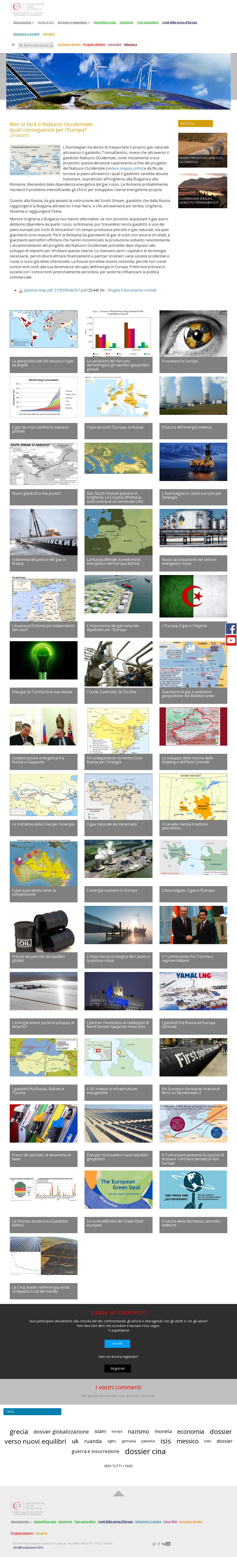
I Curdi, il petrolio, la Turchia (111, 691)
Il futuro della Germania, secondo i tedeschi (191, 1223)
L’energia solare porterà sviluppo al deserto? (43, 1024)
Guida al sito (46, 22)
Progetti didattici (94, 44)
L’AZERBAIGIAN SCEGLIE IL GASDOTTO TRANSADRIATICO (198, 201)
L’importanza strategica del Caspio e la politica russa (118, 958)
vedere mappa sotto (124, 168)
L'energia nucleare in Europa (112, 890)
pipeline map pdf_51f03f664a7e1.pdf (55, 290)
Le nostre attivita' (191, 1522)
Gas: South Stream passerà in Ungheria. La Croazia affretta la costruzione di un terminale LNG (115, 497)
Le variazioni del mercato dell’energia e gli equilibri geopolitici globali (118, 365)
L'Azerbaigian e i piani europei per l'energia (191, 495)
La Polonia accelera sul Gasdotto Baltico (40, 1223)
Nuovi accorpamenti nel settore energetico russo (189, 561)
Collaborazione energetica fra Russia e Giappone (38, 760)
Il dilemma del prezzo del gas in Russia (39, 561)
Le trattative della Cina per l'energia (43, 824)
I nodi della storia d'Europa (179, 22)
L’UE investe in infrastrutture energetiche (112, 1090)
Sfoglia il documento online (131, 290)
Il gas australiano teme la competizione (34, 892)
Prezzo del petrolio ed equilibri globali (38, 958)
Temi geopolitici (147, 22)
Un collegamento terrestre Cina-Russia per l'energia (115, 760)
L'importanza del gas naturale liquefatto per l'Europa (113, 627)
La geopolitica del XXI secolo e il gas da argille (43, 363)
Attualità (49, 34)
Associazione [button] (23, 22)
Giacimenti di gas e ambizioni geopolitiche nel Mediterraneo (188, 694)
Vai (51, 46)
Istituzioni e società (26, 34)
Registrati (118, 1368)
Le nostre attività (69, 44)
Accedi (117, 1343)
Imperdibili (115, 44)
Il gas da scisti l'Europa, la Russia (115, 427)
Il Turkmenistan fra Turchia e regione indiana (187, 958)
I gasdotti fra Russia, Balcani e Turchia (38, 1090)
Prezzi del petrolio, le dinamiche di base (41, 1157)
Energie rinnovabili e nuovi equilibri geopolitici (117, 1157)
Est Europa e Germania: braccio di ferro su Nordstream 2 (191, 1090)
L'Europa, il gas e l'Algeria (184, 625)
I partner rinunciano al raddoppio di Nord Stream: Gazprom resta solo (118, 1024)
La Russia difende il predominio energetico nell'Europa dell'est (114, 561)
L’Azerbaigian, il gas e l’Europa (188, 890)
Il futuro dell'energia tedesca (187, 427)
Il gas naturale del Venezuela (112, 824)
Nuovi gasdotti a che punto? (36, 493)
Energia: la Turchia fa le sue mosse (42, 691)
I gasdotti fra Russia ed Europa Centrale (188, 1024)
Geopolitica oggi (105, 22)
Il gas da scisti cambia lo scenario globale (40, 429)
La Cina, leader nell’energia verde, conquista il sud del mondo (41, 1289)
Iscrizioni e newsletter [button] (74, 22)
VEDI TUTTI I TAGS (118, 1466)
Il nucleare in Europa (180, 361)
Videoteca (130, 44)
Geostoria (126, 22)
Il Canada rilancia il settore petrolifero (185, 826)
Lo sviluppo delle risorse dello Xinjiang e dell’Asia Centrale (187, 760)
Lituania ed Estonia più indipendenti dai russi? (43, 627)
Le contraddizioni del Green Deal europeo (115, 1223)
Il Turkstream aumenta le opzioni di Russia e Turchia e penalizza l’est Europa (193, 1159)
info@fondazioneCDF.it (28, 1548)
